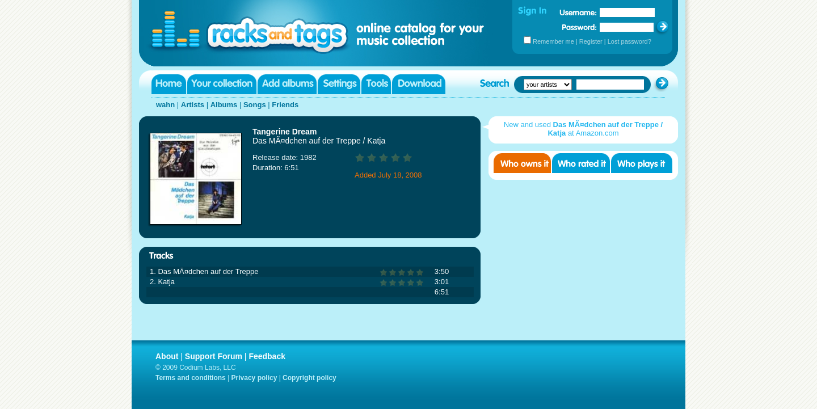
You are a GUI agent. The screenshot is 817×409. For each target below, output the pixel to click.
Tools (376, 84)
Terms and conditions (190, 378)
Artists (192, 104)
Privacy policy (254, 378)
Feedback (267, 356)
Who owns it (522, 163)
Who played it (641, 163)
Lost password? (629, 41)
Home (168, 84)
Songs (254, 104)
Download (418, 84)
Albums (224, 104)
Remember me (553, 41)
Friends (285, 104)
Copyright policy (309, 378)
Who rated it (581, 163)
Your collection (221, 84)
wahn (165, 104)
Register (591, 41)
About (166, 356)
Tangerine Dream (284, 131)
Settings (339, 84)
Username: (578, 12)
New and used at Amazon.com (583, 128)
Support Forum (213, 356)
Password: (579, 27)
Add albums (287, 84)
